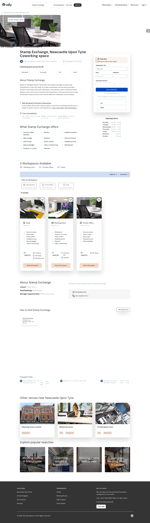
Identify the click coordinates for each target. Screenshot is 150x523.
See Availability (111, 90)
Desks (59, 492)
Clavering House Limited (31, 427)
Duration (116, 72)
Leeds (75, 72)
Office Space (61, 500)
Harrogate (43, 72)
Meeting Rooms (62, 496)
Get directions (123, 310)
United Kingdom (22, 496)
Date (97, 72)
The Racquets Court (105, 427)
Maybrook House (66, 427)
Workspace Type (101, 65)
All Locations (21, 500)
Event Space (61, 503)
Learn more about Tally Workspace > (64, 108)
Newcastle (25, 72)
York (59, 72)
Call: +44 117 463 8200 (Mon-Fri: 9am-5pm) (111, 498)
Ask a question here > (82, 296)
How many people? (101, 81)
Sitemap (20, 503)
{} (120, 76)
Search (77, 5)
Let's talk (101, 506)
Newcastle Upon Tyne (24, 492)
